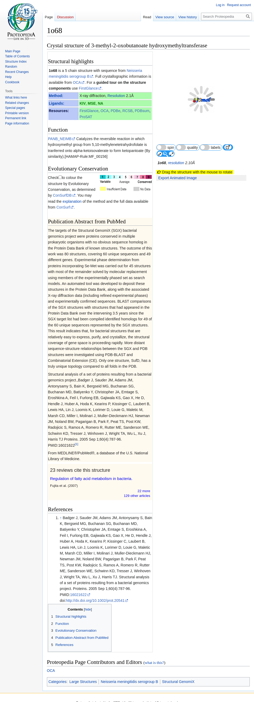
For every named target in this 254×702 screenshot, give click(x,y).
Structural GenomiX (178, 676)
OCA (77, 82)
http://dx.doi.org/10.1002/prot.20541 (95, 595)
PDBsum (142, 111)
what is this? (154, 656)
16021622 (78, 588)
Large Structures (83, 676)
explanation (63, 189)
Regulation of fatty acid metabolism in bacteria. (91, 472)
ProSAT (85, 117)
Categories (57, 676)
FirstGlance (88, 88)
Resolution (116, 96)
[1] (76, 438)
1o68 (53, 70)
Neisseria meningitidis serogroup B (129, 676)
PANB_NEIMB (60, 139)
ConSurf (63, 201)
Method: (56, 96)
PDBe (116, 111)
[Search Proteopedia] (226, 16)
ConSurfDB (57, 184)
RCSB (127, 111)
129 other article (137, 490)
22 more (143, 485)
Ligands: (56, 103)
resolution (176, 150)
